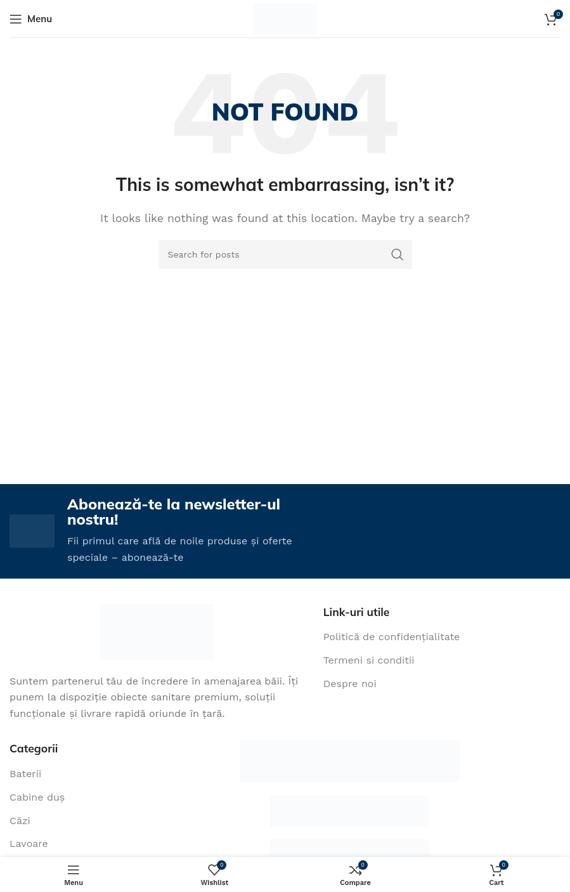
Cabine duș (37, 797)
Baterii (25, 774)
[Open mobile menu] (30, 19)
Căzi (20, 821)
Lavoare (29, 844)
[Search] (285, 254)
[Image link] (157, 632)
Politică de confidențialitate (391, 637)
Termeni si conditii (369, 661)
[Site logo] (285, 18)
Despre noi (350, 684)
